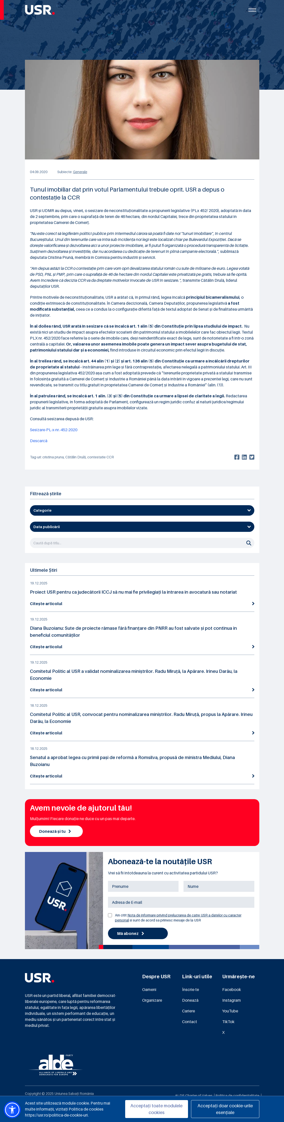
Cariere (188, 1010)
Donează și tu (55, 831)
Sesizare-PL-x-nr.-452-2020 (53, 429)
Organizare (152, 1000)
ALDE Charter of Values (193, 1095)
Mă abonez (130, 933)
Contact (189, 1021)
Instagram (231, 1000)
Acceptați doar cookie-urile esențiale (225, 1109)
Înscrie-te (190, 989)
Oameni (149, 989)
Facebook (231, 989)
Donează (190, 1000)
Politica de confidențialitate (237, 1095)
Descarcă (38, 440)
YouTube (230, 1010)
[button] (12, 1110)
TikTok (228, 1021)
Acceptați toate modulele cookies (156, 1109)
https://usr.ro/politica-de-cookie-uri (56, 1115)
